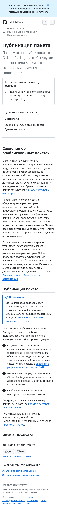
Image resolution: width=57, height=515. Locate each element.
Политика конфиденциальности (16, 456)
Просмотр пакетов (13, 424)
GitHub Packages (15, 28)
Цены (43, 500)
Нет (20, 451)
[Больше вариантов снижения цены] (36, 112)
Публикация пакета (17, 34)
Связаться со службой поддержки (21, 475)
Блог (28, 503)
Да (8, 451)
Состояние (32, 500)
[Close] (48, 5)
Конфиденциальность (13, 500)
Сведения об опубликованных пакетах (27, 150)
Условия (28, 497)
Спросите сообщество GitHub (19, 470)
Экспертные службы (12, 503)
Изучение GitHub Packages (21, 31)
